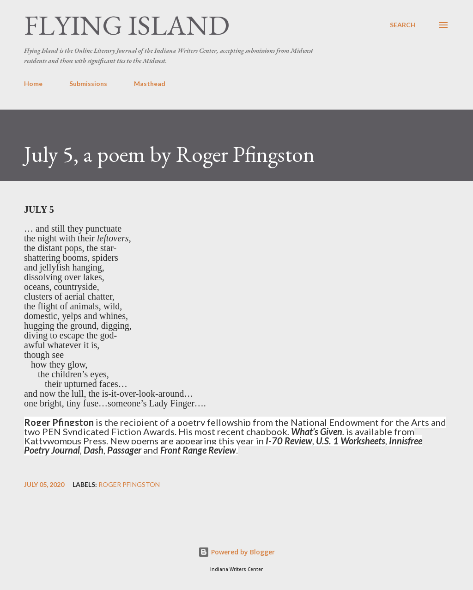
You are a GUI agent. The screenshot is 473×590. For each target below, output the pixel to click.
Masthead (149, 83)
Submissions (88, 83)
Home (33, 83)
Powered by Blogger (236, 551)
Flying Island (127, 25)
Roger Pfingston (129, 484)
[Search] (403, 25)
